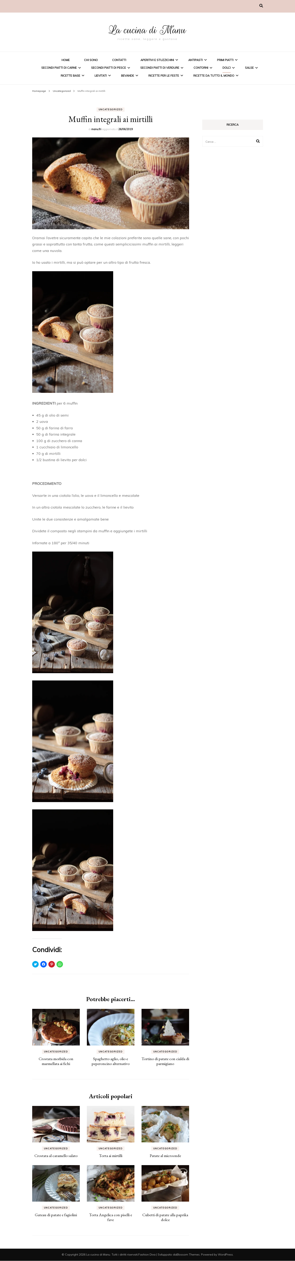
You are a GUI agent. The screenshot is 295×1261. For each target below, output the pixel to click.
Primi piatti (225, 60)
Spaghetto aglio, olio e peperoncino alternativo (111, 1061)
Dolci (227, 68)
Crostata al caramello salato (56, 1155)
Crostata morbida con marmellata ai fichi (56, 1061)
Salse (249, 68)
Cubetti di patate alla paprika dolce (165, 1217)
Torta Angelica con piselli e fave (110, 1217)
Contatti (119, 60)
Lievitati (101, 75)
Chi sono (91, 60)
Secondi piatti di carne (59, 68)
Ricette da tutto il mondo (213, 75)
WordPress (225, 1254)
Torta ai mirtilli (110, 1155)
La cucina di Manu (147, 29)
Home (66, 60)
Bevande (127, 75)
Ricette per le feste (163, 75)
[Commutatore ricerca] (261, 6)
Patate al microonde (165, 1155)
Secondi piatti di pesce (108, 68)
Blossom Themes (188, 1254)
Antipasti (195, 60)
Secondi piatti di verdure (159, 68)
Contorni (201, 68)
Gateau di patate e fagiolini (56, 1214)
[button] (110, 183)
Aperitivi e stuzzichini (157, 60)
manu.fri (96, 129)
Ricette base (70, 75)
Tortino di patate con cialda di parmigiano (165, 1061)
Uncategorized (110, 109)
